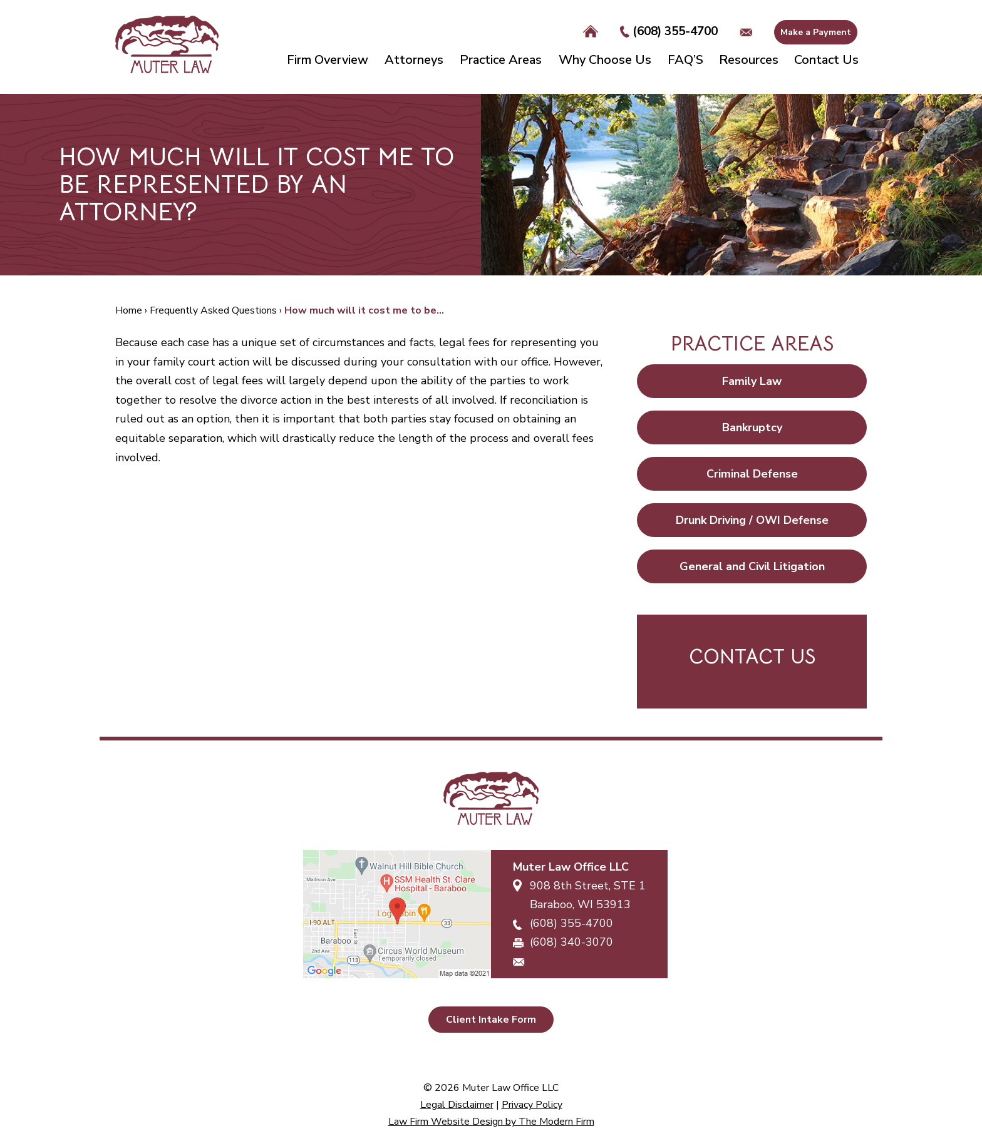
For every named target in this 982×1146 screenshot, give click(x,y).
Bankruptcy (752, 427)
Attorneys (414, 59)
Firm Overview (327, 59)
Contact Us (826, 59)
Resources (748, 59)
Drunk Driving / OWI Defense (752, 520)
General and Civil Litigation (752, 566)
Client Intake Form (491, 1019)
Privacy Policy (532, 1105)
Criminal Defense (752, 473)
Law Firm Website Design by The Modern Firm (491, 1121)
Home (590, 32)
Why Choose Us (605, 59)
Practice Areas (501, 59)
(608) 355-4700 (675, 31)
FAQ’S (685, 59)
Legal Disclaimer (457, 1105)
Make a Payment (815, 32)
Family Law (752, 381)
